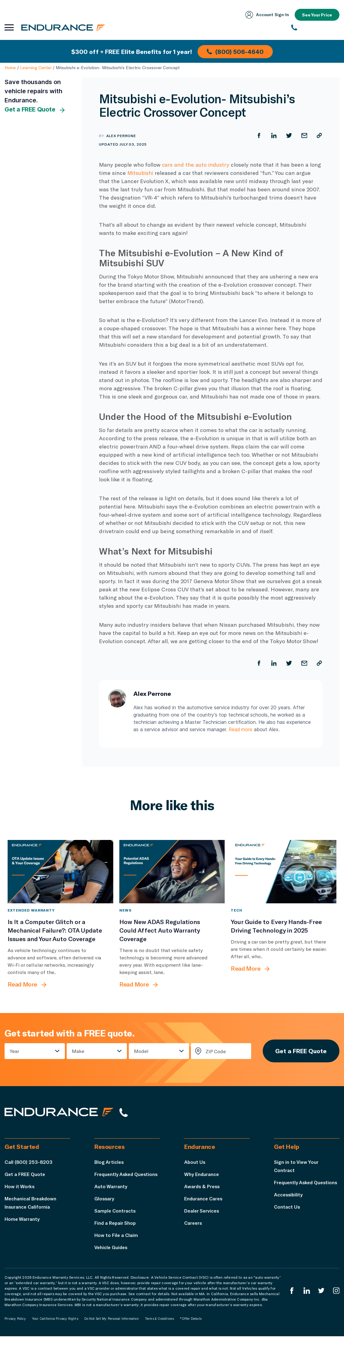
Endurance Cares (204, 1200)
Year (14, 1051)
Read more (241, 729)
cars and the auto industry (196, 164)
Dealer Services (202, 1212)
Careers (193, 1224)
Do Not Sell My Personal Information (111, 1328)
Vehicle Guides (111, 1257)
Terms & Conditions (159, 1328)
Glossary (104, 1208)
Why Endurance (201, 1175)
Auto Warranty (110, 1196)
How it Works (20, 1188)
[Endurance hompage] (61, 1113)
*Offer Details (191, 1328)
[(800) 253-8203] (315, 27)
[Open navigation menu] (9, 27)
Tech (236, 910)
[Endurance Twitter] (321, 1300)
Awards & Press (202, 1188)
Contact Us (287, 1216)
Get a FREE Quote (35, 110)
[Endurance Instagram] (336, 1300)
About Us (195, 1163)
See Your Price (316, 14)
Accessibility (289, 1204)
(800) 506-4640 (236, 51)
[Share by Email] (304, 135)
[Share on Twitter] (289, 135)
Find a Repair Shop (115, 1232)
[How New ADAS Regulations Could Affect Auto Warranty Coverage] (172, 871)
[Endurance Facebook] (291, 1300)
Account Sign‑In (266, 15)
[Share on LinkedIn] (274, 135)
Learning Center (35, 67)
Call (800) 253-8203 (28, 1163)
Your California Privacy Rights (55, 1328)
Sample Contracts (115, 1220)
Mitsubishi (140, 172)
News (125, 910)
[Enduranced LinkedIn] (306, 1300)
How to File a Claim (116, 1245)
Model (140, 1051)
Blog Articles (109, 1163)
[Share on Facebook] (258, 135)
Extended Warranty (31, 910)
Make (78, 1051)
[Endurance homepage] (64, 27)
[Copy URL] (319, 135)
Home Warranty (22, 1220)
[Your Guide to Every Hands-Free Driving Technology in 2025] (283, 871)
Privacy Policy (15, 1328)
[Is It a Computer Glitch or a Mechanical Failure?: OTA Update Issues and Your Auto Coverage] (60, 871)
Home (10, 67)
